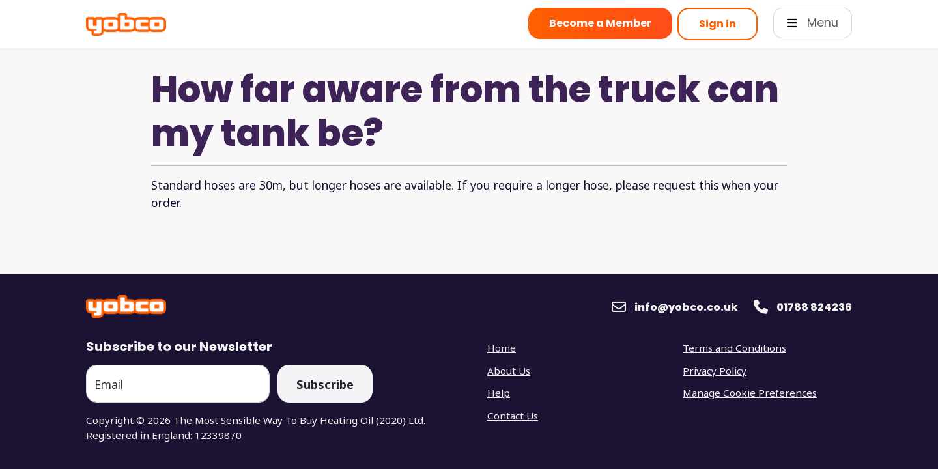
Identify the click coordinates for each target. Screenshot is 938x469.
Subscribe (325, 384)
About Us (508, 370)
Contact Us (512, 415)
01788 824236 (814, 307)
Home (501, 347)
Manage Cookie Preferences (750, 392)
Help (498, 392)
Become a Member (600, 23)
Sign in (717, 23)
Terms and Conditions (734, 347)
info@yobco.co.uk (686, 307)
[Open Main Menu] (812, 23)
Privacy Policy (714, 370)
